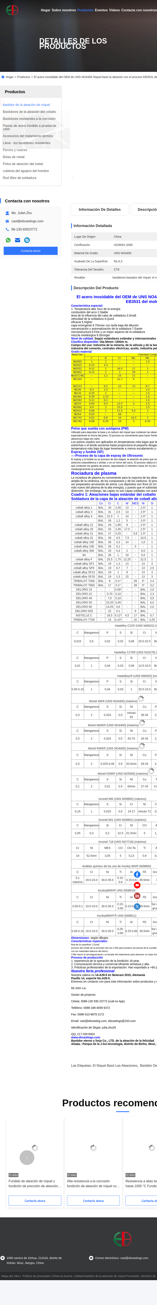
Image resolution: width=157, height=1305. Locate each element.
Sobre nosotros (64, 10)
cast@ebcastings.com (27, 221)
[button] (27, 1182)
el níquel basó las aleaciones (115, 1090)
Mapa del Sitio (10, 1301)
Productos (85, 10)
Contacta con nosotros (139, 10)
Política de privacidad (36, 1301)
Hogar (45, 10)
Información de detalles (100, 210)
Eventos (101, 10)
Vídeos (114, 10)
